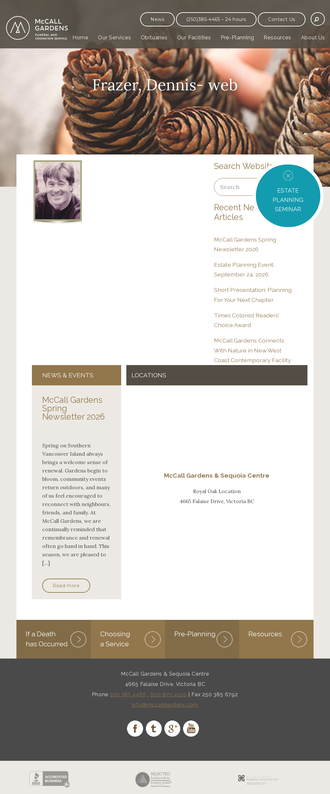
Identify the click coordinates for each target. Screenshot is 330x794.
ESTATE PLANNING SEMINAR (288, 200)
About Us (313, 38)
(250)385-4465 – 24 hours (216, 19)
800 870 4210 (168, 694)
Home (80, 38)
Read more (66, 586)
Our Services (114, 38)
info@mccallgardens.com (165, 705)
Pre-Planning (237, 38)
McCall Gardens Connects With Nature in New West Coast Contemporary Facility (252, 350)
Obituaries (154, 38)
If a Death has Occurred (47, 639)
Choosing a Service (115, 639)
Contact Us (281, 19)
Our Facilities (194, 38)
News (157, 19)
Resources (277, 38)
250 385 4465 (128, 694)
